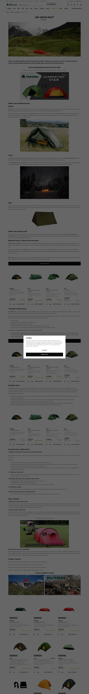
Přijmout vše (44, 354)
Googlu (38, 343)
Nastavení (44, 350)
